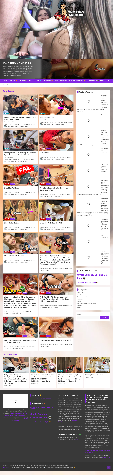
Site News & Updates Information (86, 307)
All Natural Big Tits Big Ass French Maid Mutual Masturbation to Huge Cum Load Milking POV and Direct (54, 303)
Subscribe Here (35, 403)
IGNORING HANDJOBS (19, 469)
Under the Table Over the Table (51, 227)
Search (79, 318)
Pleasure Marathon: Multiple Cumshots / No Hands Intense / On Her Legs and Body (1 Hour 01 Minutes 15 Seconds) (69, 382)
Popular (43, 152)
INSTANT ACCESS (46, 403)
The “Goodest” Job (47, 122)
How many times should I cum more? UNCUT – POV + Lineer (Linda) (17, 346)
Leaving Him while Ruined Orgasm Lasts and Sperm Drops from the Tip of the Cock (19, 158)
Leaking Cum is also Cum (94, 379)
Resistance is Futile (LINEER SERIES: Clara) (56, 345)
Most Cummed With (10, 297)
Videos (48, 152)
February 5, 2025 (8, 161)
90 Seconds (44, 157)
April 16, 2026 (7, 389)
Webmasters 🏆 (48, 85)
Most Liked (80, 303)
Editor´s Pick (80, 297)
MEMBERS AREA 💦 (35, 85)
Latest (7, 117)
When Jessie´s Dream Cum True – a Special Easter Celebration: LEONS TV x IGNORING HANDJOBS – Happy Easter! (43, 382)
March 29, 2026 (62, 387)
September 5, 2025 (9, 126)
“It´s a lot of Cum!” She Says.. (15, 260)
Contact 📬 (42, 472)
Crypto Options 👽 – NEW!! (96, 85)
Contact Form (106, 461)
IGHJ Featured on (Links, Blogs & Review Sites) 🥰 (70, 85)
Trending (79, 309)
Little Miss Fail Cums (12, 192)
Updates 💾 (23, 85)
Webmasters (69, 472)
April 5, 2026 (34, 387)
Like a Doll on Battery (12, 227)
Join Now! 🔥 (13, 85)
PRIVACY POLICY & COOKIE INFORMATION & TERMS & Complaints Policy (47, 469)
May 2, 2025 (43, 124)
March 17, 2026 (89, 381)
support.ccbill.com (60, 472)
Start (5, 85)
